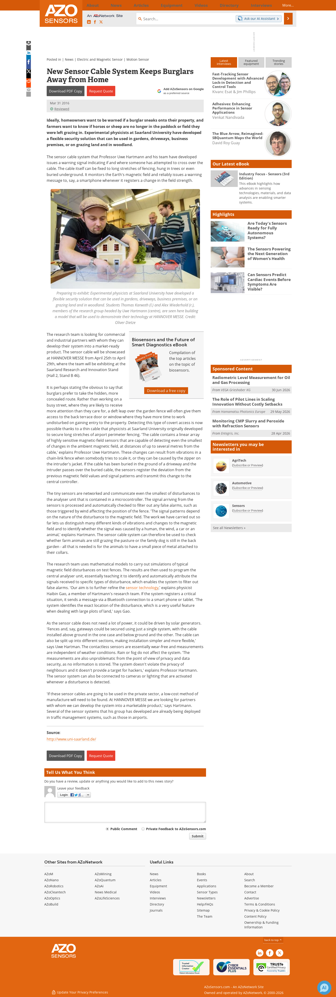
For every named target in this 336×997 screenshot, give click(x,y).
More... (284, 5)
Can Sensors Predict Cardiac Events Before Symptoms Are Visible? (268, 278)
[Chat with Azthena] (324, 988)
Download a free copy (166, 390)
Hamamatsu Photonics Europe (243, 409)
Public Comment (123, 829)
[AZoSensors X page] (101, 22)
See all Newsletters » (229, 524)
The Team (204, 916)
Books (201, 874)
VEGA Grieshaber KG (235, 388)
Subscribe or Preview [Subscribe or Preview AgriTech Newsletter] (247, 462)
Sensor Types (207, 892)
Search (249, 880)
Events (202, 880)
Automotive (242, 479)
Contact (250, 892)
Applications (206, 886)
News (69, 59)
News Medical (106, 892)
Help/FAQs (205, 904)
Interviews (158, 898)
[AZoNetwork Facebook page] (95, 22)
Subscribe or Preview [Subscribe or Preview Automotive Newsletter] (247, 484)
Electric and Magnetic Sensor (100, 59)
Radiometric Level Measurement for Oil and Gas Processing (251, 379)
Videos (155, 892)
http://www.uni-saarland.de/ (71, 739)
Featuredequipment (251, 62)
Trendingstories (279, 62)
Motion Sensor (137, 59)
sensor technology (142, 587)
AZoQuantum (105, 880)
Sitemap (203, 910)
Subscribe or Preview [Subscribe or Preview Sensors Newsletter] (247, 507)
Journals (156, 910)
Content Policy (255, 916)
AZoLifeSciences (107, 898)
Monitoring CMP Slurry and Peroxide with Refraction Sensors (249, 420)
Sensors (238, 502)
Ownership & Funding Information (261, 924)
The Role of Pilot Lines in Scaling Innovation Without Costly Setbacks (250, 400)
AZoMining (103, 874)
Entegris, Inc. (230, 430)
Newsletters (206, 898)
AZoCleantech (55, 892)
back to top (273, 940)
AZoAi (99, 886)
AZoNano (51, 880)
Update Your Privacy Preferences (79, 991)
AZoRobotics (53, 886)
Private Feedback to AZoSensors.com (176, 829)
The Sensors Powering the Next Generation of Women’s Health (268, 253)
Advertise (251, 898)
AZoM (48, 874)
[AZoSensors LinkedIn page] (89, 22)
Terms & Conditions (259, 904)
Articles (155, 880)
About (249, 874)
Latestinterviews (224, 62)
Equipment (158, 886)
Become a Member (259, 886)
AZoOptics (52, 898)
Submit (197, 836)
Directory (157, 904)
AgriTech (239, 457)
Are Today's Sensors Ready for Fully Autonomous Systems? (267, 227)
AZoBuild (51, 904)
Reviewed (59, 109)
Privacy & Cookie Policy (262, 910)
